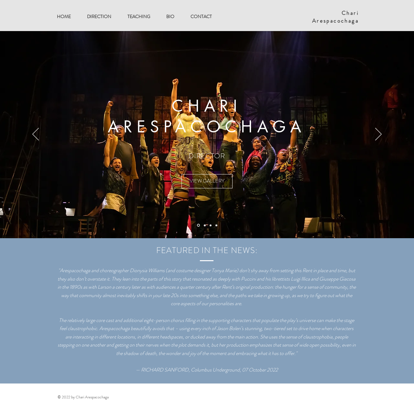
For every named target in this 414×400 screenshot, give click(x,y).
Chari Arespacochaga (335, 17)
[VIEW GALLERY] (207, 181)
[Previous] (35, 134)
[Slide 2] (211, 225)
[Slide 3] (216, 225)
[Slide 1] (205, 225)
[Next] (378, 134)
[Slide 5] (198, 225)
